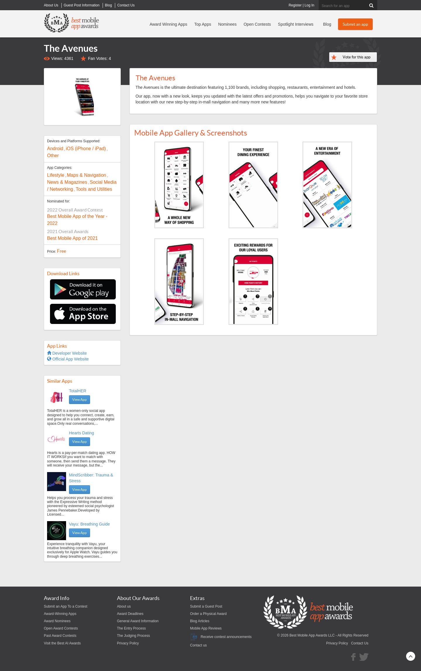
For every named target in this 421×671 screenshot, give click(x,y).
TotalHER (77, 391)
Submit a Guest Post (206, 606)
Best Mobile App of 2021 (72, 238)
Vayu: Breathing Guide (89, 524)
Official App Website (68, 359)
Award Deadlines (130, 614)
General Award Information (138, 621)
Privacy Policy (128, 643)
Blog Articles (199, 621)
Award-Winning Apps (60, 614)
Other (53, 155)
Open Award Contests (61, 628)
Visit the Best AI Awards (62, 643)
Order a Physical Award (208, 614)
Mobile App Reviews (206, 628)
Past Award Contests (60, 636)
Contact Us (359, 643)
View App (79, 399)
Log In (309, 5)
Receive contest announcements (220, 637)
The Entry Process (131, 628)
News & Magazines (67, 182)
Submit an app (355, 24)
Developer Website (67, 353)
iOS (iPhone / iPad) (86, 148)
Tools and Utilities (94, 189)
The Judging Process (133, 636)
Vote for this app (356, 57)
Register (295, 5)
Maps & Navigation (86, 175)
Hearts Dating (81, 433)
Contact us (198, 645)
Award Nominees (57, 621)
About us (124, 606)
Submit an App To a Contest (65, 606)
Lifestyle (55, 175)
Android (55, 148)
